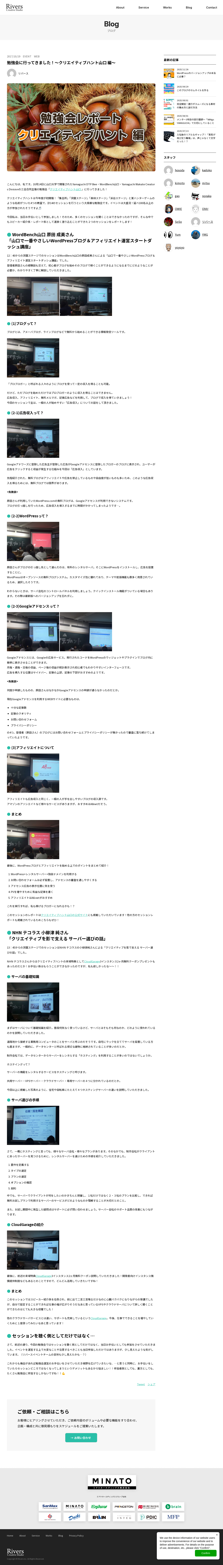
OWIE (178, 209)
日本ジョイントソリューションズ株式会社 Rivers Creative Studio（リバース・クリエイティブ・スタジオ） (14, 7)
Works (167, 7)
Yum (178, 234)
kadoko (207, 170)
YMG (205, 234)
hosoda (179, 170)
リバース (23, 73)
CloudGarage (92, 961)
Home (10, 1535)
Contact (211, 7)
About (120, 7)
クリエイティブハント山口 (66, 189)
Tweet (141, 1384)
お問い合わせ (82, 1438)
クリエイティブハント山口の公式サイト (64, 915)
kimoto (180, 183)
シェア (151, 1384)
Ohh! (205, 209)
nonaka (206, 196)
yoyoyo (179, 247)
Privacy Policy (76, 1535)
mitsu (206, 183)
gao (177, 196)
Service (144, 7)
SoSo (178, 222)
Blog (189, 7)
